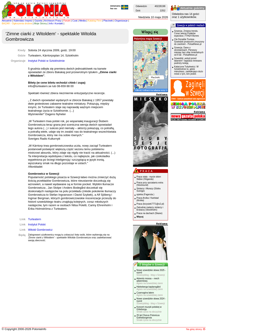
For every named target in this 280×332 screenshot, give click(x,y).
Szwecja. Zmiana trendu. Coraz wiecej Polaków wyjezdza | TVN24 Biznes (186, 33)
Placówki (108, 20)
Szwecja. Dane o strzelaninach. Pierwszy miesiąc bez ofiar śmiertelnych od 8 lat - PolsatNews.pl (188, 51)
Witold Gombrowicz (40, 229)
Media (82, 20)
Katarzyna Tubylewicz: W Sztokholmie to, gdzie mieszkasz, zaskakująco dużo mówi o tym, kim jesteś (188, 70)
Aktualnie (7, 20)
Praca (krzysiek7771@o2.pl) (150, 204)
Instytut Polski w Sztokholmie (46, 60)
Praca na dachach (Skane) (149, 213)
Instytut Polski (37, 224)
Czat (74, 20)
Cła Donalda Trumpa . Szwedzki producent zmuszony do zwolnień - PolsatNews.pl (189, 41)
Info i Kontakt (56, 23)
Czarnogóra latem (149, 294)
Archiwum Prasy (52, 20)
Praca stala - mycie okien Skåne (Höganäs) (148, 178)
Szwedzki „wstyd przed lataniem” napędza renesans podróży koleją (188, 60)
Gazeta (38, 20)
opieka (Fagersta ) (145, 194)
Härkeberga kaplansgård (149, 288)
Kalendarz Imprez (23, 20)
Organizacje (121, 20)
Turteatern (34, 219)
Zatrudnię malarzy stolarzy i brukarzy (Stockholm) (149, 208)
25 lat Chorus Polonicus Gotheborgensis (149, 317)
